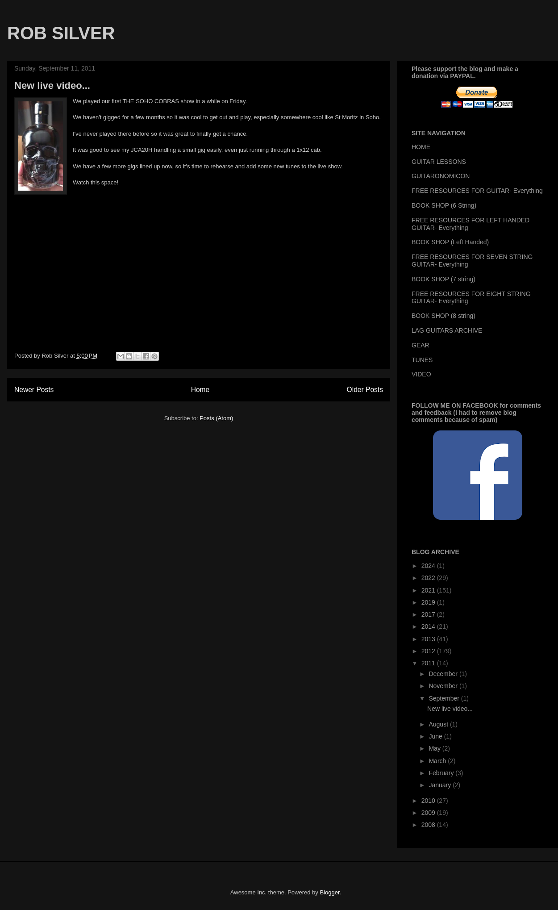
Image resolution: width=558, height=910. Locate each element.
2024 (429, 565)
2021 (429, 590)
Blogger (329, 892)
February (442, 772)
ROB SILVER (61, 33)
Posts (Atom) (216, 418)
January (441, 785)
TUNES (422, 359)
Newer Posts (34, 389)
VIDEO (421, 374)
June (436, 736)
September (445, 698)
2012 (429, 651)
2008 (429, 824)
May (435, 748)
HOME (421, 146)
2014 (429, 626)
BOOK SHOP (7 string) (443, 279)
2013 (429, 639)
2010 (429, 800)
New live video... (52, 85)
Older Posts (365, 389)
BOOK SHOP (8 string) (443, 315)
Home (200, 389)
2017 (429, 614)
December (444, 673)
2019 (429, 602)
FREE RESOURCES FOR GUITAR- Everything (477, 190)
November (444, 685)
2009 (429, 812)
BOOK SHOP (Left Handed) (450, 242)
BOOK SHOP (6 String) (444, 205)
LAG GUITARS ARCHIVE (447, 330)
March (438, 760)
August (439, 724)
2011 (429, 663)
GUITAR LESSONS (439, 161)
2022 (429, 577)
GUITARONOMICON (441, 175)
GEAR (420, 345)
